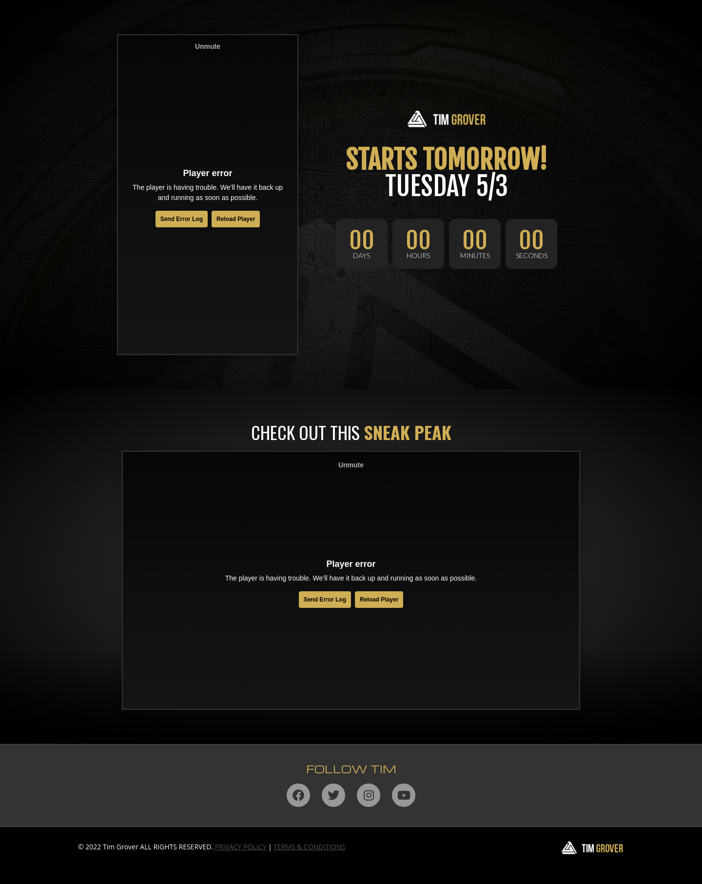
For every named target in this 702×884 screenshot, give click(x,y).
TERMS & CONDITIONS (309, 846)
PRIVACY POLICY (241, 846)
